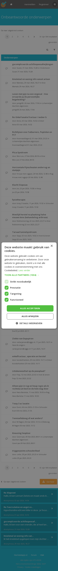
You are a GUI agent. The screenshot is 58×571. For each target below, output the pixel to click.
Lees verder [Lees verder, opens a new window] (24, 270)
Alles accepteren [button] (30, 308)
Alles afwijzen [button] (30, 316)
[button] (28, 275)
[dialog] (29, 285)
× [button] (51, 246)
